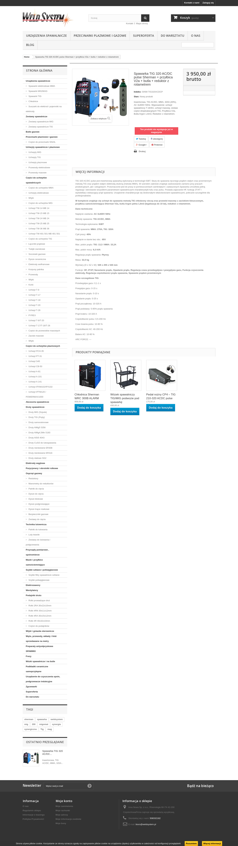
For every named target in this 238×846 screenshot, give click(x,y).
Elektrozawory (33, 585)
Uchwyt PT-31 (35, 356)
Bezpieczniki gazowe (38, 514)
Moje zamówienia (64, 806)
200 (34, 724)
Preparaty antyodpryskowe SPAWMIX (39, 648)
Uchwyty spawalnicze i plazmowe (43, 147)
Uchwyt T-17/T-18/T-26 (39, 325)
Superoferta (143, 36)
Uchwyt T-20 (34, 305)
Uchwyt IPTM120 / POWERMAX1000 (36, 394)
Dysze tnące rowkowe (38, 509)
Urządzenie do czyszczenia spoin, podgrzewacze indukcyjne (43, 679)
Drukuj (142, 151)
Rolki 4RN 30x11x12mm (40, 610)
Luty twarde (34, 534)
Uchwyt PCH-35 (36, 351)
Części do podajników (38, 626)
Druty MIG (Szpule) (37, 412)
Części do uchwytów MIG (40, 203)
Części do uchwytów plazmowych (43, 346)
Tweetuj (141, 139)
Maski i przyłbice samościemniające (35, 562)
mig (26, 724)
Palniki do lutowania (38, 529)
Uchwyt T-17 (34, 295)
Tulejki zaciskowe (36, 249)
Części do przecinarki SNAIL (42, 142)
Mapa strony (142, 23)
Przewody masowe (37, 172)
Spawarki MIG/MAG (37, 91)
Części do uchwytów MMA (41, 188)
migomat (43, 724)
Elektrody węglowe (35, 463)
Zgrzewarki (31, 686)
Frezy (28, 656)
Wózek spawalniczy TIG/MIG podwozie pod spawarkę (124, 398)
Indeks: (137, 92)
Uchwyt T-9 (33, 290)
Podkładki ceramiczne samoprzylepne (37, 669)
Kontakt (129, 23)
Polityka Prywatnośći (33, 819)
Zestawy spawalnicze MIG (41, 121)
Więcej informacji (212, 843)
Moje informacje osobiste (68, 819)
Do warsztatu (172, 36)
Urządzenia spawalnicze (46, 36)
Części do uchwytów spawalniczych (36, 180)
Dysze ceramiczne (37, 259)
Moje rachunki (63, 810)
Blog (30, 45)
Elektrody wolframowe (39, 264)
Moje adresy (62, 815)
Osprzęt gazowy (34, 473)
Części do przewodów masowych (44, 330)
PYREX (32, 315)
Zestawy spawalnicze (36, 116)
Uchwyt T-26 (34, 310)
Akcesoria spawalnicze (37, 402)
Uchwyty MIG (34, 152)
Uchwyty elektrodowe (38, 193)
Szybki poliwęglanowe (39, 580)
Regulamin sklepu (32, 810)
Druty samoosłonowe (38, 422)
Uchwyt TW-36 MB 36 (38, 228)
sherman (28, 719)
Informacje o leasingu (34, 815)
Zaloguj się (208, 2)
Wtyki (31, 198)
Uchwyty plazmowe (37, 162)
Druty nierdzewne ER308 (40, 448)
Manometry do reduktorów (41, 483)
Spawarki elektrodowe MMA (41, 86)
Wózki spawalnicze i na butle (40, 661)
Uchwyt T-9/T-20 (36, 320)
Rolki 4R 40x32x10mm (39, 621)
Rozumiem (191, 843)
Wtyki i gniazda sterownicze (40, 631)
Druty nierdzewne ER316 (40, 453)
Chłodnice (33, 101)
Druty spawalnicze (35, 407)
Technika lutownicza (36, 524)
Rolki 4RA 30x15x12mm (39, 616)
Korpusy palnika (36, 269)
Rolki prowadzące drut (39, 600)
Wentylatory (32, 590)
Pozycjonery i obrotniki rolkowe (42, 468)
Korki (30, 284)
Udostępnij (157, 139)
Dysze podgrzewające (39, 504)
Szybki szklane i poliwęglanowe (42, 570)
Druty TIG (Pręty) (36, 417)
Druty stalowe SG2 (37, 458)
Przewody (33, 274)
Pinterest (157, 145)
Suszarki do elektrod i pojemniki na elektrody (44, 109)
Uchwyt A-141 (35, 381)
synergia (56, 724)
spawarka (42, 719)
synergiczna (30, 729)
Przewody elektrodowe (39, 167)
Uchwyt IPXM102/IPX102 (40, 387)
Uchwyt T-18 (34, 300)
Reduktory (33, 478)
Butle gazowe (33, 132)
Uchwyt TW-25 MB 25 (38, 223)
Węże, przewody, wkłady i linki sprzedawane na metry (41, 638)
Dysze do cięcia (36, 494)
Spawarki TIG (35, 96)
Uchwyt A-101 (35, 376)
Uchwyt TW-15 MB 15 (38, 213)
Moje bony (61, 823)
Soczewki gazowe (37, 254)
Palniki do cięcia (36, 488)
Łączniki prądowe (36, 244)
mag (49, 729)
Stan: (136, 96)
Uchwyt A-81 (34, 371)
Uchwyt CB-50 (35, 366)
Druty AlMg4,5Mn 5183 (39, 432)
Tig (42, 729)
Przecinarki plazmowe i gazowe (100, 36)
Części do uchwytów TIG (40, 239)
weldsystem (57, 719)
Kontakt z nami (191, 2)
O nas (195, 36)
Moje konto (64, 801)
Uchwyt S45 (34, 361)
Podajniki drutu (34, 595)
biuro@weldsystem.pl (146, 824)
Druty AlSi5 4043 (36, 437)
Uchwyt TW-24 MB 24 (38, 218)
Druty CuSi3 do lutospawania (42, 443)
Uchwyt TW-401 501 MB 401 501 (44, 233)
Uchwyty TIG (34, 157)
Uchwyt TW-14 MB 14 (38, 208)
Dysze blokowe (35, 499)
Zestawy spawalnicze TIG (40, 126)
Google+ (141, 145)
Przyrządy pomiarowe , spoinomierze (37, 552)
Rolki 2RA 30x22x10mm (39, 605)
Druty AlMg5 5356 (37, 427)
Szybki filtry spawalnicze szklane (43, 575)
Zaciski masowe (36, 336)
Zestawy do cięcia (37, 519)
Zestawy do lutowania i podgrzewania (38, 542)
